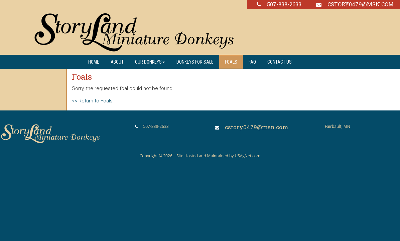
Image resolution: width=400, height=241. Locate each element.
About (117, 62)
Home (93, 62)
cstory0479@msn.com (360, 4)
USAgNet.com (247, 156)
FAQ (252, 62)
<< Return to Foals (92, 101)
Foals (231, 62)
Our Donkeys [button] (150, 62)
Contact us (279, 62)
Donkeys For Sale (195, 62)
